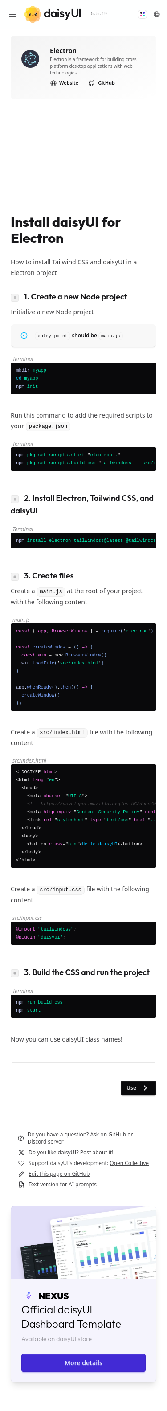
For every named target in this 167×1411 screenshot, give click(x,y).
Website (64, 82)
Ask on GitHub (108, 1134)
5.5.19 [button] (99, 14)
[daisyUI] (52, 14)
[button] (142, 14)
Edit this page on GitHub (59, 1173)
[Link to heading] (17, 296)
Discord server (46, 1141)
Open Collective (129, 1163)
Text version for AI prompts (63, 1184)
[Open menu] (12, 14)
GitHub (101, 82)
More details (83, 1362)
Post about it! (97, 1152)
